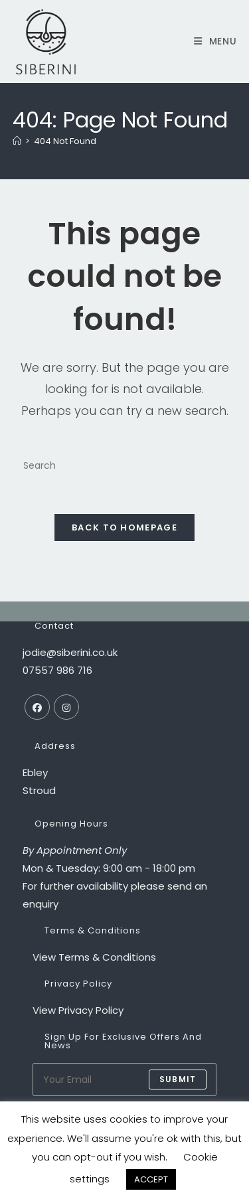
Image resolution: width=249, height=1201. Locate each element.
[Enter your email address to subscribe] (125, 1079)
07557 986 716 (57, 670)
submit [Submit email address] (177, 1079)
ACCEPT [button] (151, 1179)
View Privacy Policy (78, 1010)
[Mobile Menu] (210, 41)
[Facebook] (37, 707)
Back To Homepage (124, 527)
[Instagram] (66, 707)
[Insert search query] (125, 466)
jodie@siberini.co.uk (70, 652)
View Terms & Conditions (94, 957)
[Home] (17, 141)
